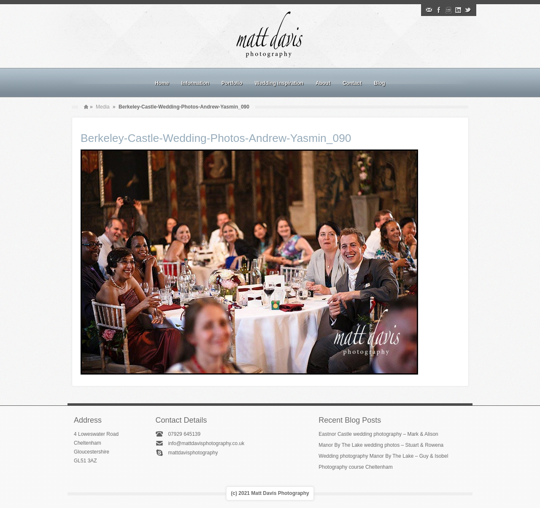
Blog (379, 83)
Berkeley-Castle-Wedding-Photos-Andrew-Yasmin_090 (216, 138)
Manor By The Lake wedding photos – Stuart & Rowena (381, 445)
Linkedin (458, 10)
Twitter (468, 10)
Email (429, 10)
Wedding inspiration (279, 83)
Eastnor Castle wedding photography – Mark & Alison (378, 434)
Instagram (448, 10)
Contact (352, 83)
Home (162, 83)
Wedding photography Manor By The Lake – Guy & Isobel (383, 456)
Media (103, 107)
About (323, 83)
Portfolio (231, 83)
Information (195, 83)
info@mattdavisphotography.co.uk (206, 443)
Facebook (439, 10)
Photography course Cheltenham (355, 467)
